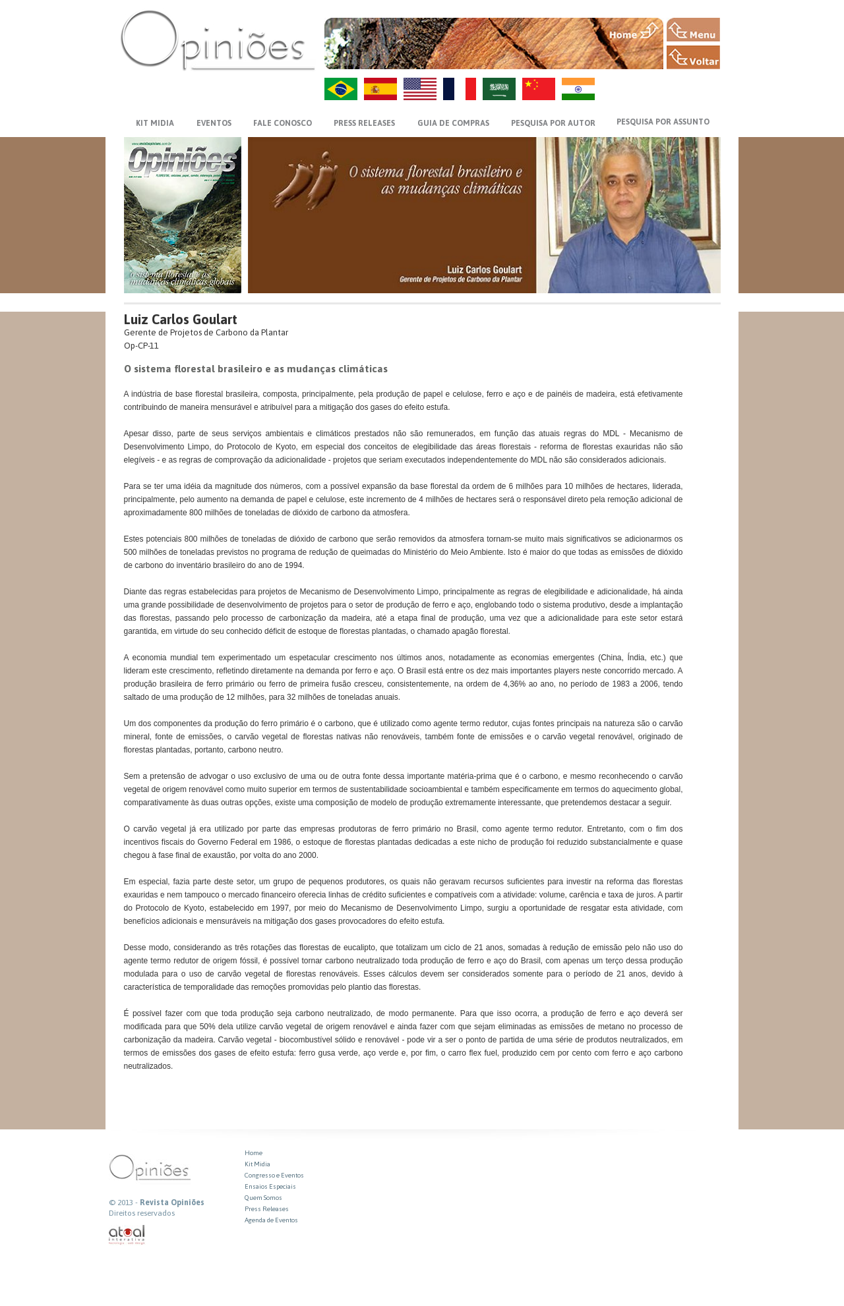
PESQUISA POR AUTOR (553, 123)
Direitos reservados (142, 1213)
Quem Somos (263, 1197)
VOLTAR (693, 57)
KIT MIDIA (155, 123)
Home (253, 1152)
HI (578, 89)
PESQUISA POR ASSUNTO (663, 122)
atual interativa (127, 1235)
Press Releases (267, 1208)
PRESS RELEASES (364, 123)
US (420, 89)
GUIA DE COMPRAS (453, 123)
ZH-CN (538, 89)
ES (380, 89)
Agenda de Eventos (271, 1220)
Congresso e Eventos (274, 1175)
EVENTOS (213, 123)
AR (499, 89)
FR (459, 89)
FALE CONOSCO (282, 123)
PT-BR (340, 89)
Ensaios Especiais (270, 1186)
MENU (693, 30)
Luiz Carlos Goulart (180, 319)
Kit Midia (257, 1164)
